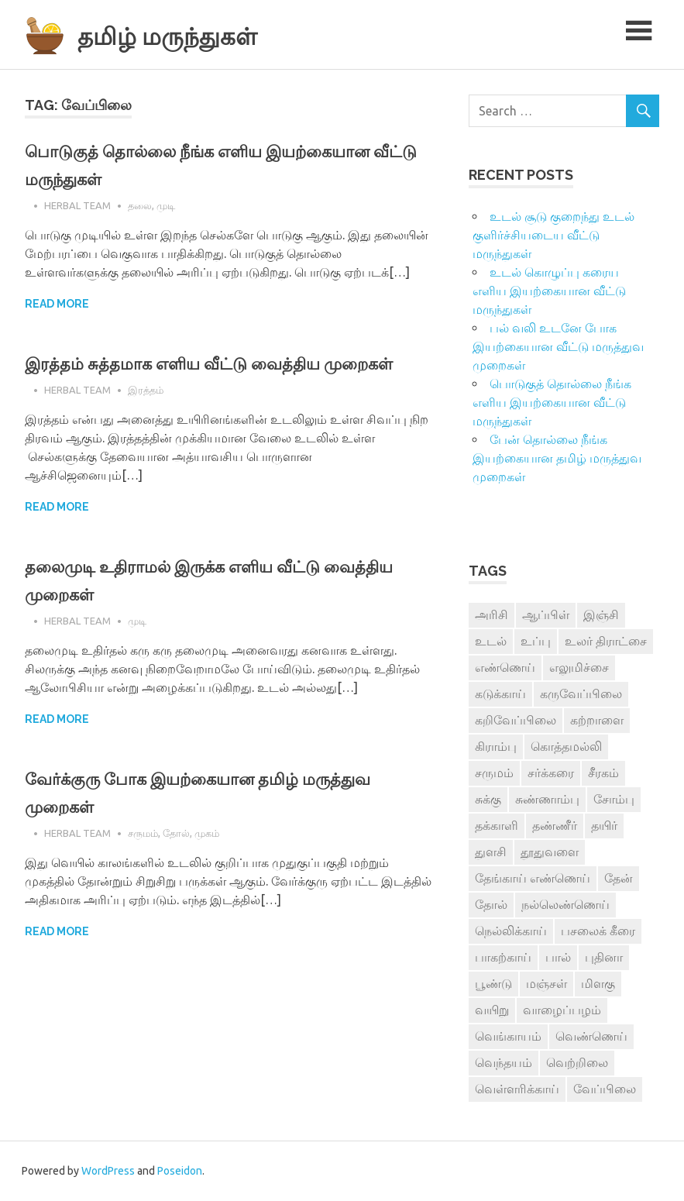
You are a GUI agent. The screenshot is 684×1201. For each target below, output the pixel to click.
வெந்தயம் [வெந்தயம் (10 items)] (503, 1062)
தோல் (176, 860)
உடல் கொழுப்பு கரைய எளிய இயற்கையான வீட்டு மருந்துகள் (549, 290)
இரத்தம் (145, 417)
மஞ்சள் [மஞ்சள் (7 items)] (546, 983)
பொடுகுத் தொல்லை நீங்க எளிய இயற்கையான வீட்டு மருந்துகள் (552, 402)
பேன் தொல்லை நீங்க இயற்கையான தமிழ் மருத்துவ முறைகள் (557, 457)
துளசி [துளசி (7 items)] (491, 852)
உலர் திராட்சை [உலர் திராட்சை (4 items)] (606, 641)
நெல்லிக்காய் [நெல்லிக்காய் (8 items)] (511, 931)
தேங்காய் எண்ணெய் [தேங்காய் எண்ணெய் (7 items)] (532, 878)
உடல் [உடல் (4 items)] (491, 641)
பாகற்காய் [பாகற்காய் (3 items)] (503, 957)
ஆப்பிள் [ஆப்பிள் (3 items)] (545, 614)
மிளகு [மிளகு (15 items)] (598, 983)
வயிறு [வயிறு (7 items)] (492, 1010)
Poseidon (179, 1171)
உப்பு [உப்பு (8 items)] (536, 641)
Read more (57, 304)
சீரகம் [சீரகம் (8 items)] (603, 772)
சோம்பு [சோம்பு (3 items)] (613, 799)
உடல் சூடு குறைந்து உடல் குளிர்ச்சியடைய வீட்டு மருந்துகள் (553, 234)
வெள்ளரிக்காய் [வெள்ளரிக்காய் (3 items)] (517, 1089)
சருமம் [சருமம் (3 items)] (494, 772)
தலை (140, 205)
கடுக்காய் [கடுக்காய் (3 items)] (500, 693)
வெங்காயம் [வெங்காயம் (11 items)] (508, 1036)
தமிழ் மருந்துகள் (187, 34)
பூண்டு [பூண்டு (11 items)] (493, 983)
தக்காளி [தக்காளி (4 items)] (496, 825)
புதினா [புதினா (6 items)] (604, 957)
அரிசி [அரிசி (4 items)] (491, 614)
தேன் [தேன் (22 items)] (618, 878)
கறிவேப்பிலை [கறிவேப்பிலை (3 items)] (515, 720)
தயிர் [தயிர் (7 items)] (604, 825)
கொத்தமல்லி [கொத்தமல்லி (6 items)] (566, 746)
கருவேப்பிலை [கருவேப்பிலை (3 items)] (581, 693)
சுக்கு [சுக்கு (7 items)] (488, 799)
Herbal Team (77, 205)
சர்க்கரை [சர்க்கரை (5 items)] (551, 772)
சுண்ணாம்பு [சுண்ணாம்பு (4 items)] (547, 799)
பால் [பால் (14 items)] (558, 957)
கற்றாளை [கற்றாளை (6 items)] (597, 720)
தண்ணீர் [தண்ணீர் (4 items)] (554, 825)
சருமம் (143, 860)
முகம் (206, 860)
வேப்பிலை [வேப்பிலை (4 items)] (604, 1089)
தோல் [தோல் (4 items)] (491, 904)
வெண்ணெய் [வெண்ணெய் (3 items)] (591, 1036)
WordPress (108, 1171)
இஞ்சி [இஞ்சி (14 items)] (601, 614)
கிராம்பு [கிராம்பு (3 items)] (496, 746)
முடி (165, 205)
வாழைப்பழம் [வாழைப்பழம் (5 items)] (562, 1010)
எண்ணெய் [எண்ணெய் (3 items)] (505, 667)
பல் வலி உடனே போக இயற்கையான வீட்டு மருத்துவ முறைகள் (558, 346)
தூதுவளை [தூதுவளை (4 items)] (550, 852)
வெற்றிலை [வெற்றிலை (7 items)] (577, 1062)
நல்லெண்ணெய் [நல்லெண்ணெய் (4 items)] (565, 904)
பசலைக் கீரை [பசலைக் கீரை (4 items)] (598, 931)
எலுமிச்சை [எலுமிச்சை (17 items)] (579, 667)
